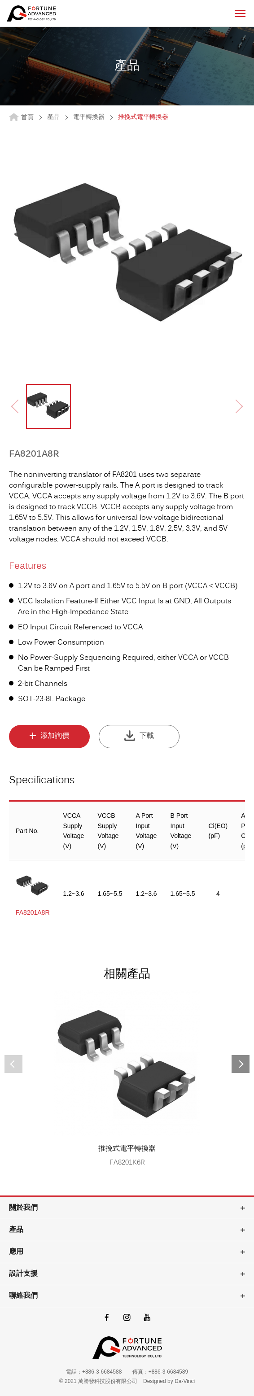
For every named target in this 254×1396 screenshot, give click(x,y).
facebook (107, 1317)
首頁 (27, 117)
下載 (147, 736)
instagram (127, 1317)
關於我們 (23, 1208)
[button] (241, 1064)
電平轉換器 (89, 117)
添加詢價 (54, 736)
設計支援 (23, 1274)
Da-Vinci (185, 1381)
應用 (16, 1252)
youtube (147, 1317)
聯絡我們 (23, 1296)
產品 (53, 117)
